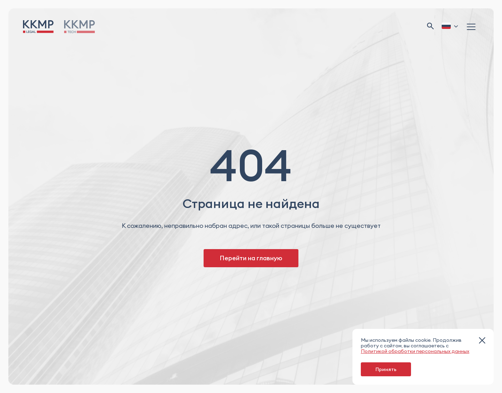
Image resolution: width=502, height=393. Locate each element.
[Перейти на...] (79, 26)
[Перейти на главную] (38, 26)
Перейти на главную (251, 258)
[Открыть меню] (472, 26)
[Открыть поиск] (430, 27)
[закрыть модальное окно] (482, 341)
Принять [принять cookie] (385, 369)
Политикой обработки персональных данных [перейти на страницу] (415, 351)
